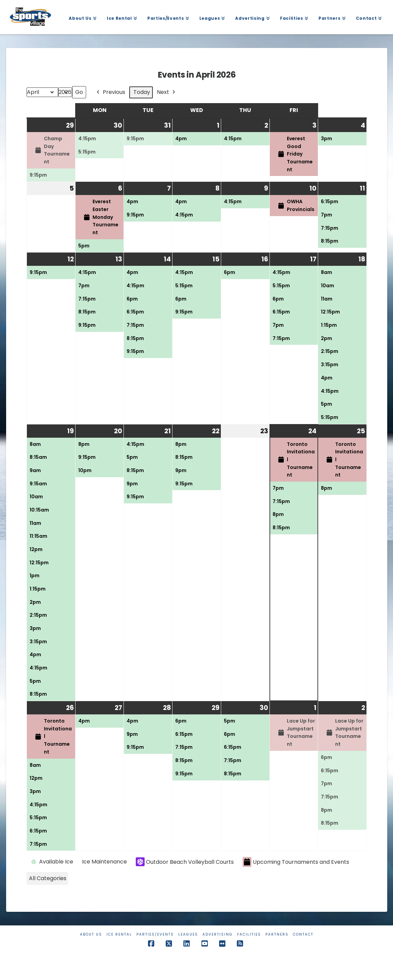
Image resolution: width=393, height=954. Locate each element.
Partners (277, 934)
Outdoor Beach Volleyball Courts (185, 861)
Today (141, 92)
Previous (110, 92)
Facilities (249, 934)
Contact (303, 934)
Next (167, 92)
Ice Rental (119, 934)
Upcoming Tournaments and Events (296, 862)
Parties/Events (155, 934)
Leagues (188, 934)
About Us (91, 934)
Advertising (217, 934)
